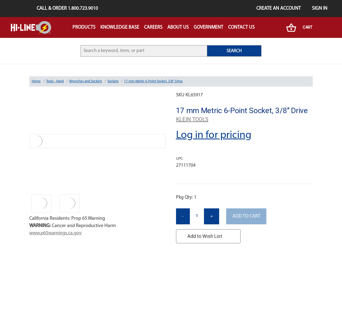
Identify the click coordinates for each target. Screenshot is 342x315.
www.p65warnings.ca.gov (55, 233)
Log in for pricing (213, 135)
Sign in (319, 8)
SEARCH (234, 51)
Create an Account (278, 8)
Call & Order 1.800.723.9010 (67, 8)
